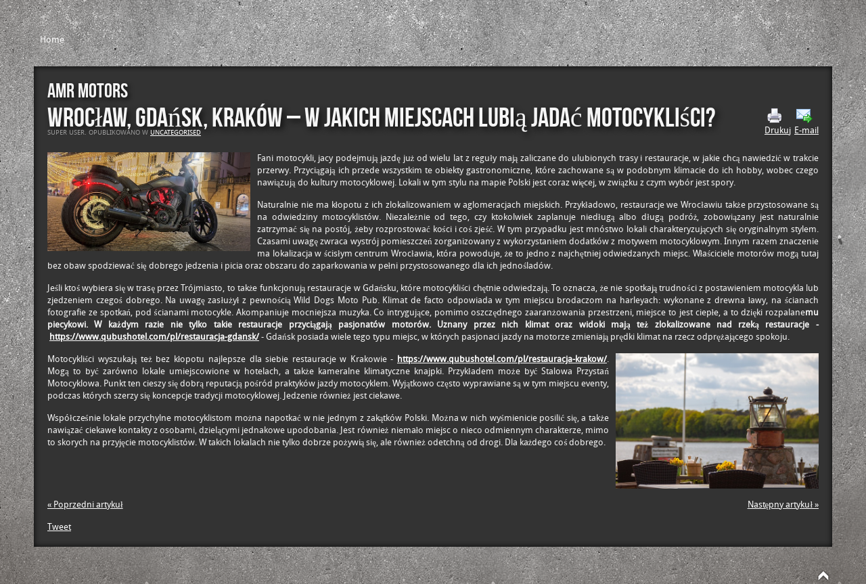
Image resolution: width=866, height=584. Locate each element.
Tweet (59, 527)
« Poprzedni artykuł (85, 504)
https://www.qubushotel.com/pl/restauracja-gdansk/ (154, 337)
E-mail (806, 121)
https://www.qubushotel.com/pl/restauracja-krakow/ (502, 359)
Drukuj (778, 121)
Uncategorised (175, 133)
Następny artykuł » (783, 504)
